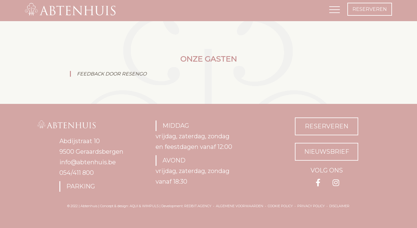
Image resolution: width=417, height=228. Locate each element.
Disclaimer (339, 206)
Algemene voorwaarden (239, 206)
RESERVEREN (326, 126)
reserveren (369, 9)
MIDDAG (176, 125)
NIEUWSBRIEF (326, 151)
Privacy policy (311, 206)
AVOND (174, 160)
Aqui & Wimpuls (144, 206)
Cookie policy (280, 206)
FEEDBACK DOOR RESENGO (112, 74)
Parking (80, 186)
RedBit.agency (197, 206)
